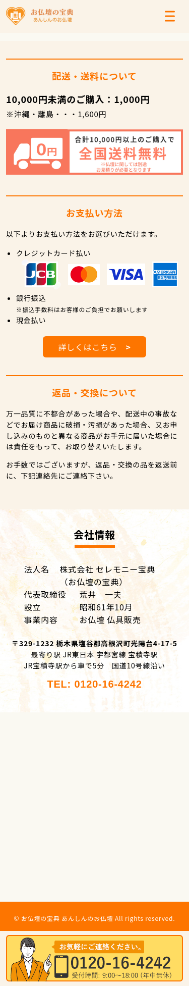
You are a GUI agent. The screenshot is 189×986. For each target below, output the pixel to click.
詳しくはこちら (94, 347)
